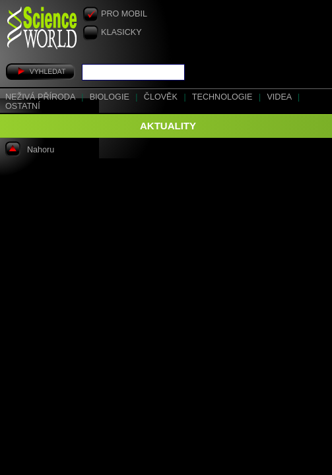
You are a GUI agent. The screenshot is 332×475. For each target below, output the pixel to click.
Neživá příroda (41, 97)
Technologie (223, 97)
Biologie (111, 97)
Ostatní (22, 106)
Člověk (162, 97)
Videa (280, 97)
